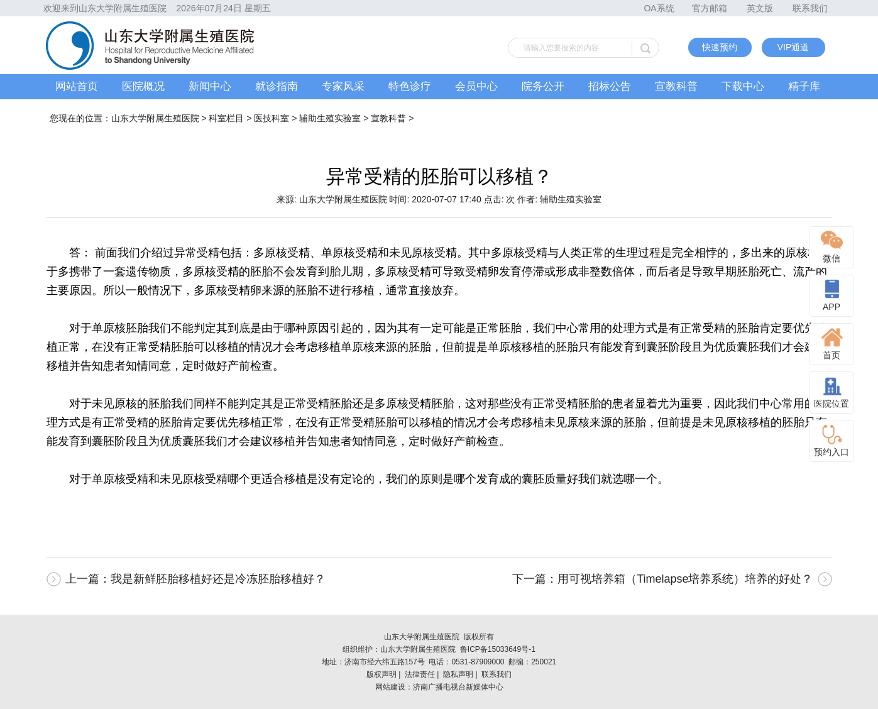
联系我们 (810, 8)
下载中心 (743, 86)
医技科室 (271, 118)
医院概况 (143, 86)
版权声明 (381, 674)
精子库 (804, 86)
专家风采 (343, 86)
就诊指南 (276, 86)
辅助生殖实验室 (330, 118)
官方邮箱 (709, 8)
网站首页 (76, 86)
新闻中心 (210, 86)
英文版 (760, 8)
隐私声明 (458, 674)
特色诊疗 (409, 86)
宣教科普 (676, 86)
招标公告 (609, 86)
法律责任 (420, 674)
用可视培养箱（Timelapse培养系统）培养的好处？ (685, 579)
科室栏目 (226, 118)
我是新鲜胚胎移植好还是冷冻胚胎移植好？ (218, 579)
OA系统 (659, 8)
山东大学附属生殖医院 (155, 118)
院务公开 (543, 86)
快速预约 (719, 47)
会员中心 (476, 86)
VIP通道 (793, 47)
